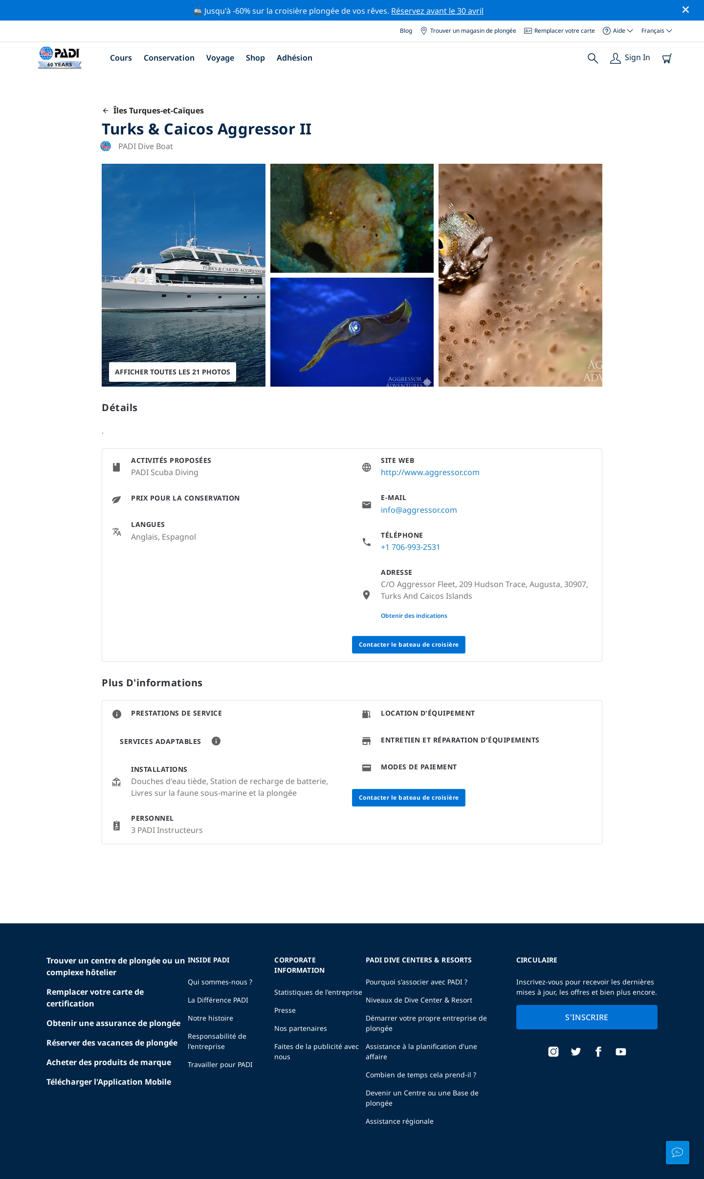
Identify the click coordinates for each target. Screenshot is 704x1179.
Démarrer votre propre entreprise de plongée (426, 1023)
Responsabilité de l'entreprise (217, 1041)
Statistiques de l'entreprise (318, 992)
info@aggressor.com (419, 509)
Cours (121, 57)
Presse (285, 1010)
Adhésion (294, 57)
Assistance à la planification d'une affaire (421, 1051)
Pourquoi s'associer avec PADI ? (416, 981)
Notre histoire (210, 1018)
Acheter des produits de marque (108, 1062)
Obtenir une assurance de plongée (113, 1023)
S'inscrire (586, 1017)
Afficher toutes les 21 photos (172, 371)
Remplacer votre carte (559, 30)
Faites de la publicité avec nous (316, 1051)
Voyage (220, 57)
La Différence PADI (218, 999)
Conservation (169, 57)
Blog (406, 30)
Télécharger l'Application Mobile (108, 1081)
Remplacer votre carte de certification (95, 997)
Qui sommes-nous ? (220, 981)
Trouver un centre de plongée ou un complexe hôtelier (115, 966)
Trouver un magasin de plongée (468, 30)
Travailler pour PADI (220, 1064)
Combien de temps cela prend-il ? (421, 1074)
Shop (255, 57)
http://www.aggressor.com (430, 472)
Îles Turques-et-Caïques (153, 110)
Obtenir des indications (414, 615)
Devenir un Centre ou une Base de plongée (422, 1098)
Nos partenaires (300, 1028)
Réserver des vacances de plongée (111, 1042)
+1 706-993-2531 (410, 547)
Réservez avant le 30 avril (437, 10)
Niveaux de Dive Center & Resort (419, 999)
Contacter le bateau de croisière (409, 644)
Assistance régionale (400, 1121)
